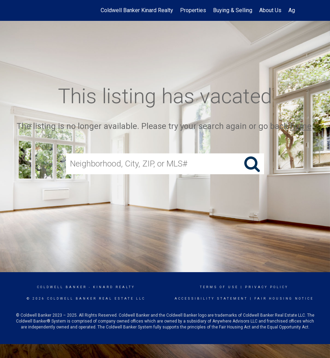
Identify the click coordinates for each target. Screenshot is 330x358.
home (301, 126)
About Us (270, 10)
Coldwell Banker (62, 287)
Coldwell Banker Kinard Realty (137, 10)
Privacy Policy (266, 287)
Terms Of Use (219, 287)
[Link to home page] (38, 10)
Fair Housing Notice (284, 298)
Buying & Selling (232, 10)
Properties (193, 10)
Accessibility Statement (211, 298)
